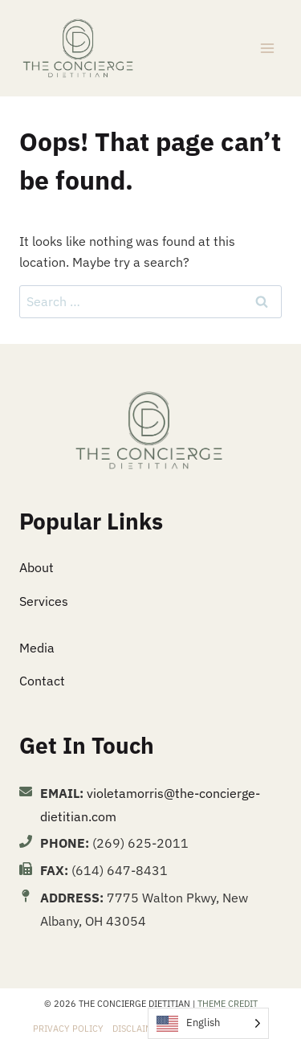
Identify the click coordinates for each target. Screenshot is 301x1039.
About (36, 567)
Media (37, 648)
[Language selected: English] (208, 1023)
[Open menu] (267, 47)
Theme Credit (227, 1003)
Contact (42, 681)
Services (43, 601)
